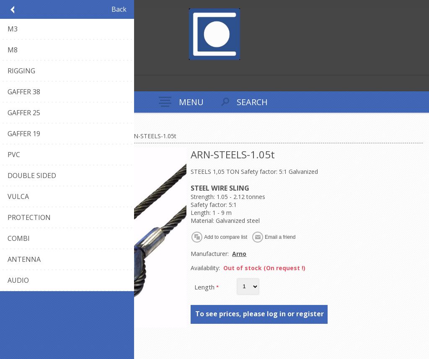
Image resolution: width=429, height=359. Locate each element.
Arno (239, 254)
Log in (24, 67)
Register (8, 67)
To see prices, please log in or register (259, 313)
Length (205, 287)
